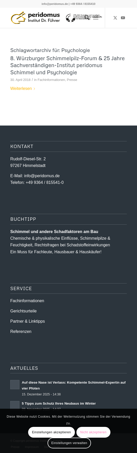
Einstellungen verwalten (69, 443)
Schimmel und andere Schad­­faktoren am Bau (54, 231)
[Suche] (84, 17)
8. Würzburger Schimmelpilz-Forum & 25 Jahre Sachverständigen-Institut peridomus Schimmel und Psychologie (67, 65)
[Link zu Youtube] (123, 18)
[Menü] (95, 18)
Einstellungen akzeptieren (51, 432)
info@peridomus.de (55, 3)
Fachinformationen (51, 80)
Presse (72, 80)
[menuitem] (84, 17)
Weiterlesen (23, 88)
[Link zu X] (115, 18)
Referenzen (20, 331)
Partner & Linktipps (27, 321)
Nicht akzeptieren (93, 432)
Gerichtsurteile (23, 311)
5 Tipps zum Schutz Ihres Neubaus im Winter (59, 403)
